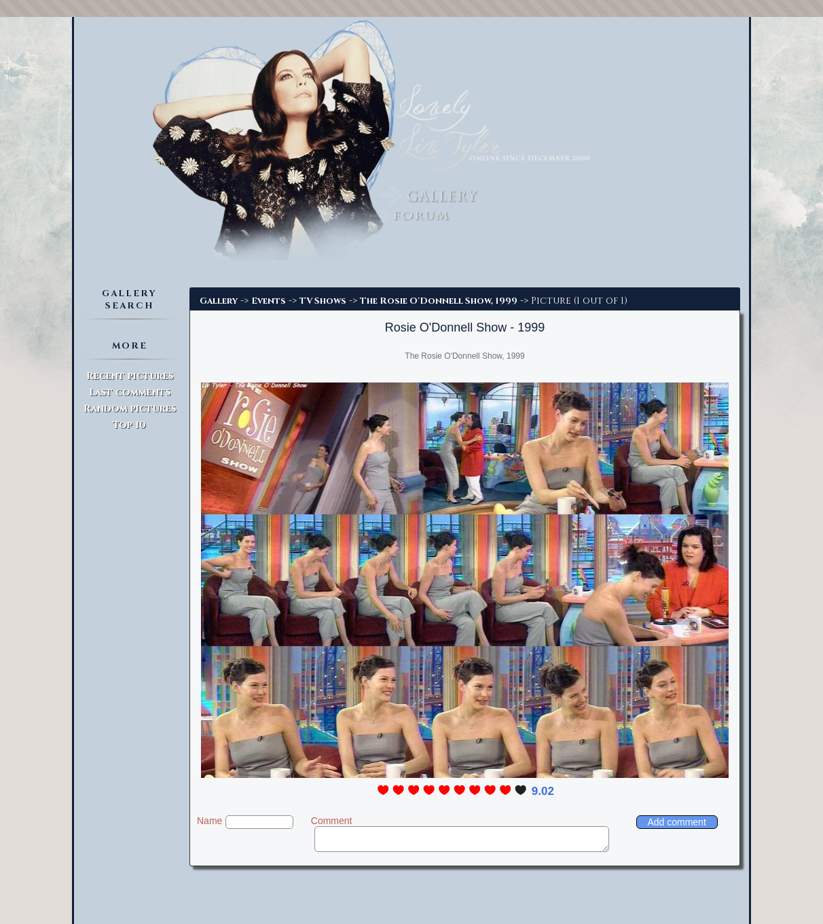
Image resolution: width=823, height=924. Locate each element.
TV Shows (322, 301)
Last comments (129, 392)
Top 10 (129, 425)
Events (268, 301)
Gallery (219, 301)
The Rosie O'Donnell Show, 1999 (438, 301)
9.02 (543, 791)
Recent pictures (129, 376)
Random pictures (130, 408)
